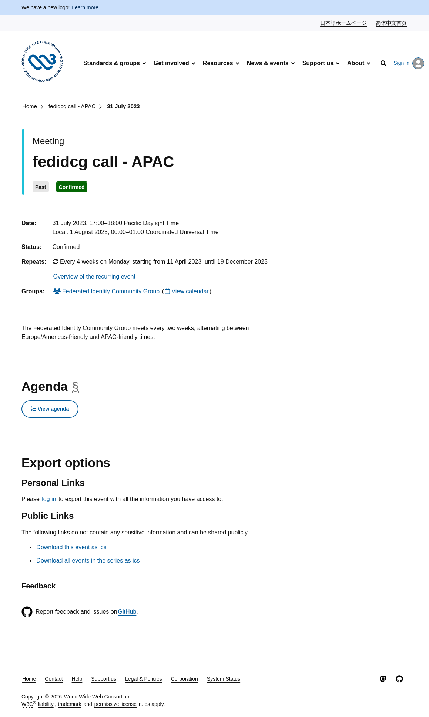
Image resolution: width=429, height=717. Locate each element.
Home (29, 106)
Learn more (85, 7)
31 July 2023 (123, 106)
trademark (69, 704)
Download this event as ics (71, 547)
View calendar (187, 291)
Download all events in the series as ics (88, 560)
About (355, 63)
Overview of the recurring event (94, 276)
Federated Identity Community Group (107, 291)
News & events (268, 63)
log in (49, 499)
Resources (218, 63)
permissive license (115, 704)
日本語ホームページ (344, 22)
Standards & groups (111, 63)
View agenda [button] (50, 409)
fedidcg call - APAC (71, 106)
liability (46, 704)
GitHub (127, 611)
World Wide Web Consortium (97, 697)
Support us (318, 63)
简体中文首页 (392, 22)
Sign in (408, 63)
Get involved (171, 63)
